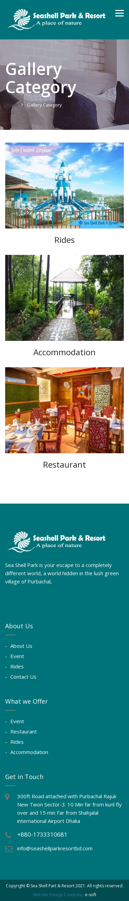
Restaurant (23, 731)
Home (11, 105)
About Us (21, 645)
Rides (17, 666)
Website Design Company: (58, 895)
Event (17, 656)
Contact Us (23, 676)
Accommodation (29, 752)
